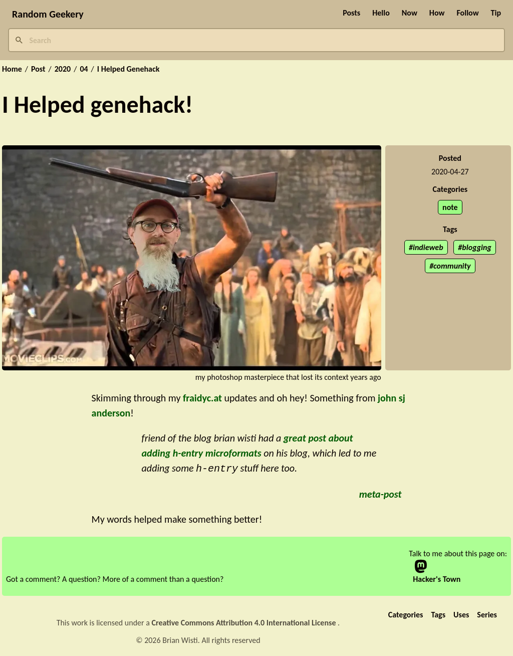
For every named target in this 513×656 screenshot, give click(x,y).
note (450, 207)
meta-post (380, 493)
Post (38, 69)
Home (12, 69)
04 (84, 69)
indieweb (428, 247)
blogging (476, 247)
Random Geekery (48, 14)
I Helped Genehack (128, 69)
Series (487, 613)
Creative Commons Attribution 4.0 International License (245, 621)
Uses (461, 613)
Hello (381, 13)
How (437, 13)
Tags (438, 613)
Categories (405, 613)
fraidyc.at (202, 398)
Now (409, 13)
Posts (351, 13)
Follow (467, 13)
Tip (496, 13)
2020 (63, 69)
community (451, 266)
